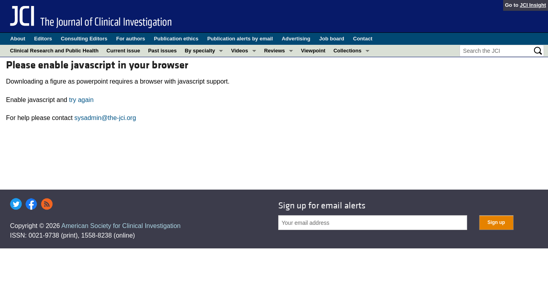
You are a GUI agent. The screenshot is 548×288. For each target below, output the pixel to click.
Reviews (274, 51)
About (18, 39)
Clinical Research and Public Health (54, 51)
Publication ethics (176, 39)
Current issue (123, 51)
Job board (331, 39)
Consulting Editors (84, 39)
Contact (362, 39)
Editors (43, 39)
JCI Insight (533, 5)
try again (81, 99)
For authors (130, 39)
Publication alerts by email (240, 39)
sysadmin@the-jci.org (105, 117)
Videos (239, 51)
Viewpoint (313, 51)
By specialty (200, 51)
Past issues (162, 51)
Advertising (296, 39)
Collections (347, 51)
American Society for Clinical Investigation (121, 225)
